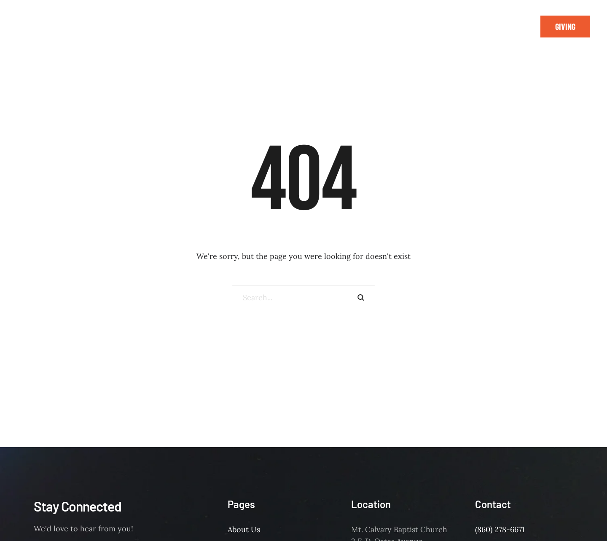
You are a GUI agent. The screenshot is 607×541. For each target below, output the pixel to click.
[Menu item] (125, 21)
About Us (244, 529)
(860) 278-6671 (500, 529)
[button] (565, 26)
